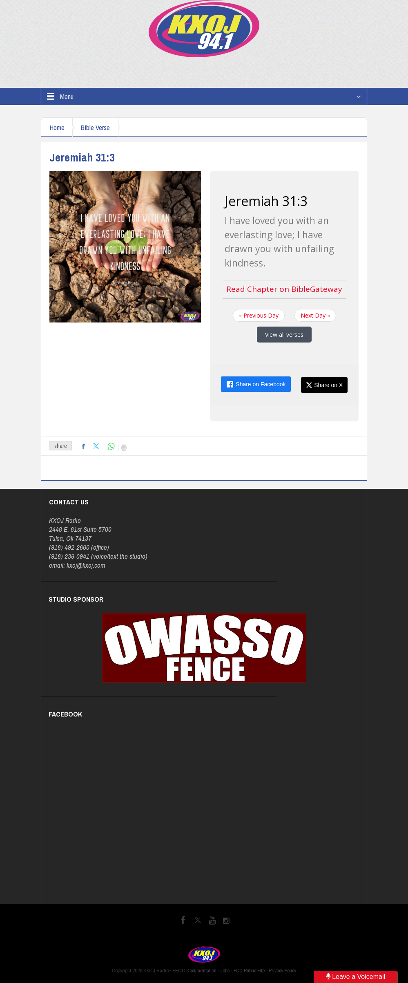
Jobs (225, 970)
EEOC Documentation (194, 970)
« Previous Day (259, 315)
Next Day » (315, 315)
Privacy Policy (282, 970)
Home (57, 127)
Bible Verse (95, 127)
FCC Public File (249, 970)
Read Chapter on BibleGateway (284, 289)
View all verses (284, 334)
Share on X (324, 385)
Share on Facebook (255, 384)
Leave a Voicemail (355, 976)
